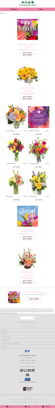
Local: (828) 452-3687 (27, 363)
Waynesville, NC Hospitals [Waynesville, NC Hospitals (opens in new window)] (27, 394)
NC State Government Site (35, 399)
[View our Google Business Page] (29, 352)
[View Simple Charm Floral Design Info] (16, 183)
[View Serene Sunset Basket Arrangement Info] (27, 257)
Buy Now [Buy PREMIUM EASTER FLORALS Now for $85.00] (38, 134)
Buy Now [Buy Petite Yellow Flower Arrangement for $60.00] (27, 98)
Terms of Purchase (27, 402)
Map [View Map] (27, 407)
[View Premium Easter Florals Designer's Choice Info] (38, 117)
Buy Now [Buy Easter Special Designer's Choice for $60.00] (27, 239)
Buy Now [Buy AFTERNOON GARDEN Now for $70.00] (16, 167)
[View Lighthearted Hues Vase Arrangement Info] (38, 183)
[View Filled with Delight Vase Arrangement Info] (16, 117)
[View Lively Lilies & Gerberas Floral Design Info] (38, 150)
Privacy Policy (17, 402)
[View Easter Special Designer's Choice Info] (27, 216)
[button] (27, 379)
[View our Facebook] (26, 352)
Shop (14, 9)
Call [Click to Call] (9, 407)
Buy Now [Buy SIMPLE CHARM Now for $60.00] (16, 200)
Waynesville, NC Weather (19, 399)
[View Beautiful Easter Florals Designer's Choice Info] (27, 29)
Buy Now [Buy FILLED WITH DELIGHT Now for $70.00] (16, 134)
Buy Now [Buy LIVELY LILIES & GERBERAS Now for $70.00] (38, 167)
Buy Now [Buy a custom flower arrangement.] (34, 299)
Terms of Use (38, 402)
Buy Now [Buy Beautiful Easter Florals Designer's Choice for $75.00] (27, 55)
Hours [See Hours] (45, 407)
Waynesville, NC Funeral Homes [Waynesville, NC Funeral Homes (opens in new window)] (9, 394)
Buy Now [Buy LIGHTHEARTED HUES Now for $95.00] (38, 200)
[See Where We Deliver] (27, 326)
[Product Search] (28, 317)
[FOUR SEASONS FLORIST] (27, 5)
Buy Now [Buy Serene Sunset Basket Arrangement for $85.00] (27, 282)
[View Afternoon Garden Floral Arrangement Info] (16, 150)
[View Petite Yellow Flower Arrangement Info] (27, 73)
